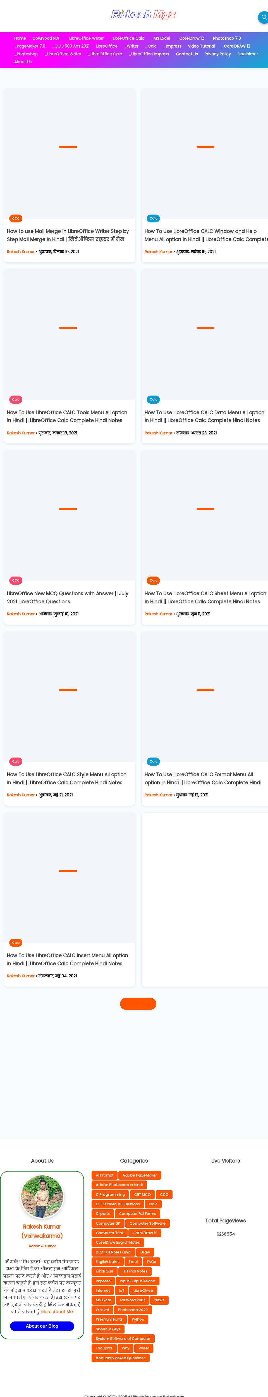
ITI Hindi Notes (135, 1271)
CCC (16, 218)
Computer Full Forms (137, 1213)
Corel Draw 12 (145, 1233)
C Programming (110, 1194)
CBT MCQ (142, 1194)
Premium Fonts (109, 1319)
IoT (121, 1290)
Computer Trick (109, 1233)
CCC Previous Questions (118, 1204)
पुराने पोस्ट (138, 1004)
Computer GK (108, 1223)
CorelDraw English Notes (118, 1242)
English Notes (107, 1261)
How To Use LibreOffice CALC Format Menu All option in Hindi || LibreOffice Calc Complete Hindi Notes (203, 782)
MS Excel (103, 1300)
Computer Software (148, 1223)
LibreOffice (143, 1290)
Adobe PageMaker (140, 1175)
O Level (102, 1309)
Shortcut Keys (108, 1329)
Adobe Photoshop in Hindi (119, 1184)
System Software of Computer (123, 1338)
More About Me (57, 1311)
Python (138, 1319)
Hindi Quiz (104, 1271)
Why (125, 1348)
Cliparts (103, 1213)
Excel (133, 1261)
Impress (103, 1281)
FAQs (151, 1261)
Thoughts (104, 1348)
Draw (145, 1252)
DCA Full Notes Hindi (113, 1252)
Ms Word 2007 (132, 1300)
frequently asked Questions (120, 1358)
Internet (103, 1290)
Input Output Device (137, 1281)
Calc (153, 218)
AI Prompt (104, 1175)
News (159, 1300)
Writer (143, 1348)
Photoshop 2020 (133, 1309)
